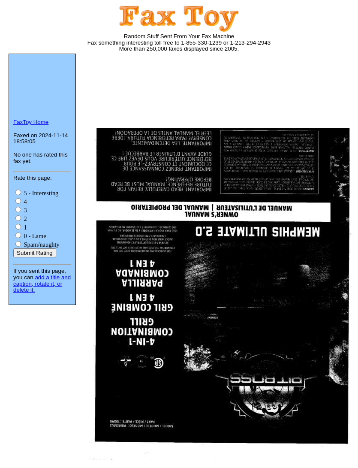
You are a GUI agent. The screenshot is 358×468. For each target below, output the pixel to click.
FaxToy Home (30, 122)
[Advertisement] (123, 93)
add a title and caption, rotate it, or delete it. (42, 283)
